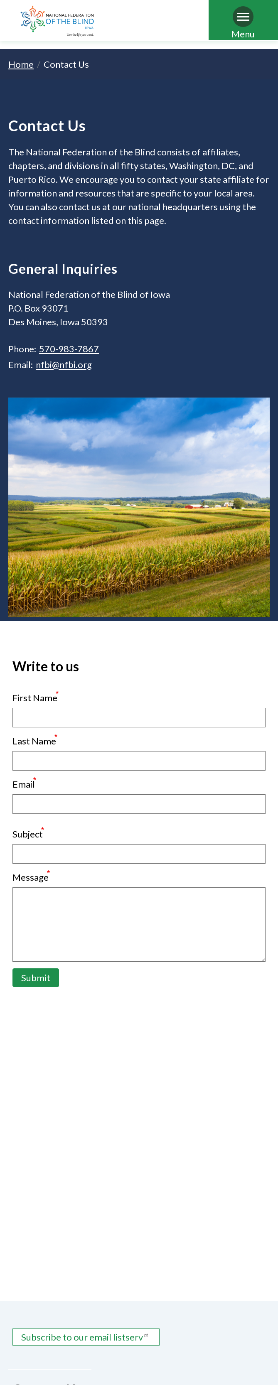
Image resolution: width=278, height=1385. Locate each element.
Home (21, 64)
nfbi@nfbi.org (64, 364)
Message (30, 877)
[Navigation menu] (243, 16)
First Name (34, 697)
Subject (27, 834)
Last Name (34, 741)
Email (23, 784)
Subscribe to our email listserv (86, 1337)
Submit (35, 977)
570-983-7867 (69, 348)
